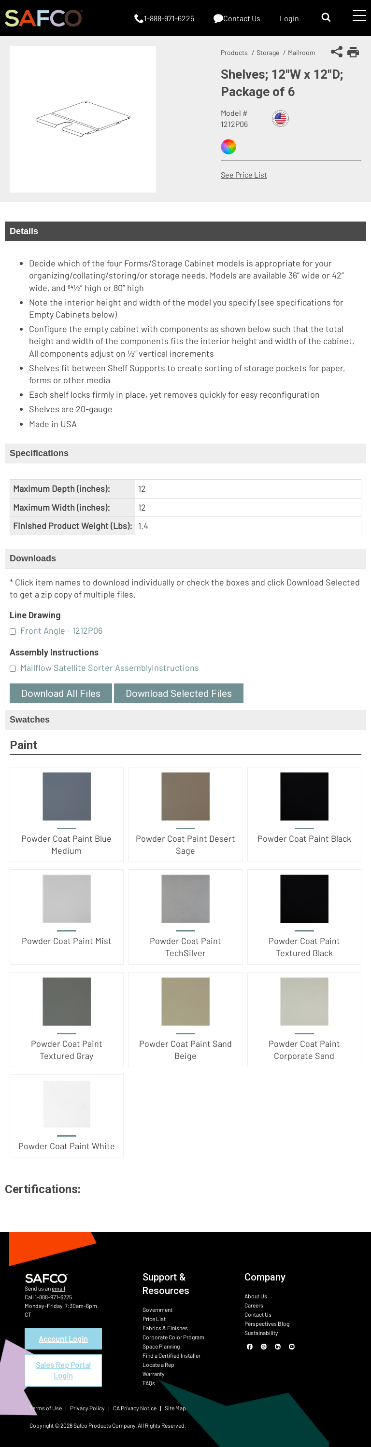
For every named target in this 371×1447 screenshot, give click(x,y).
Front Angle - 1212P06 (61, 630)
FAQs (149, 1382)
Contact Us (257, 1314)
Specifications (39, 453)
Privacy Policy (87, 1408)
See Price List (244, 174)
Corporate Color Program (173, 1337)
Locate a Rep (158, 1364)
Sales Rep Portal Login (63, 1370)
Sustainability (261, 1332)
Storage (268, 52)
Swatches (30, 719)
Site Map (175, 1408)
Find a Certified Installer (171, 1355)
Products (234, 52)
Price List (154, 1318)
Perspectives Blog (266, 1323)
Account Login (63, 1338)
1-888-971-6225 (53, 1297)
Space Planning (161, 1346)
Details (24, 231)
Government (157, 1309)
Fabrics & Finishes (165, 1327)
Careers (253, 1305)
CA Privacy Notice (135, 1408)
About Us (255, 1296)
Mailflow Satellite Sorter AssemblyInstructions (109, 667)
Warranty (154, 1373)
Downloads (33, 558)
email (58, 1288)
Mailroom (301, 52)
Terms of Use (45, 1408)
